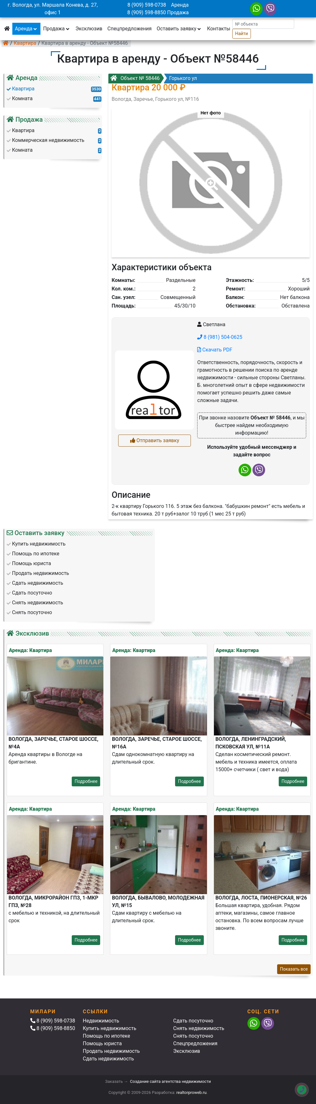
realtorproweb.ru (191, 1092)
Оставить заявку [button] (179, 29)
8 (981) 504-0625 (219, 337)
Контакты (218, 29)
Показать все (294, 969)
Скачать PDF (214, 350)
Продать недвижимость (111, 1051)
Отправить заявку (154, 440)
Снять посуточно (193, 1036)
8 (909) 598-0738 (146, 5)
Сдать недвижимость (108, 1059)
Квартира (25, 43)
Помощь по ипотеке (106, 1036)
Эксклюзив (89, 29)
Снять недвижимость (198, 1028)
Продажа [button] (56, 29)
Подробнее (86, 781)
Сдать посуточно (193, 1021)
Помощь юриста (102, 1043)
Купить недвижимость (109, 1028)
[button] (210, 179)
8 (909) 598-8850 (146, 12)
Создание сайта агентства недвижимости (170, 1081)
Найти (241, 33)
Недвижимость (101, 1021)
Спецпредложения (129, 29)
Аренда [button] (26, 29)
